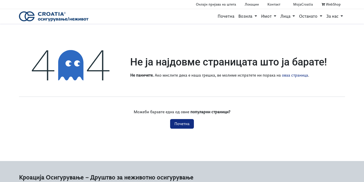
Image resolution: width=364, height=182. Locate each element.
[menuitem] (226, 16)
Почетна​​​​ (182, 123)
